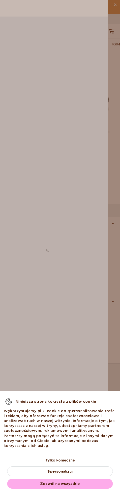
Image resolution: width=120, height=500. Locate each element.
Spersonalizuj (60, 471)
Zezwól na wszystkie (60, 484)
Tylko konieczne (60, 460)
